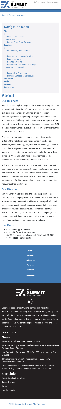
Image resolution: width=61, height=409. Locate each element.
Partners (11, 39)
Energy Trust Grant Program (19, 42)
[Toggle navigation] (57, 6)
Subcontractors (53, 2)
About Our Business (15, 37)
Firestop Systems (14, 62)
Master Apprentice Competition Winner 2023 (21, 341)
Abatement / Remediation (18, 51)
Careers (7, 84)
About (6, 31)
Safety (36, 2)
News (43, 2)
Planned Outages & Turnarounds (21, 76)
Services (8, 45)
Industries (8, 79)
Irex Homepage (8, 390)
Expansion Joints (14, 59)
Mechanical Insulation (16, 67)
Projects (8, 81)
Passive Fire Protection (17, 73)
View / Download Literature (13, 378)
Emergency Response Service (20, 56)
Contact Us (9, 87)
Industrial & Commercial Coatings (21, 65)
